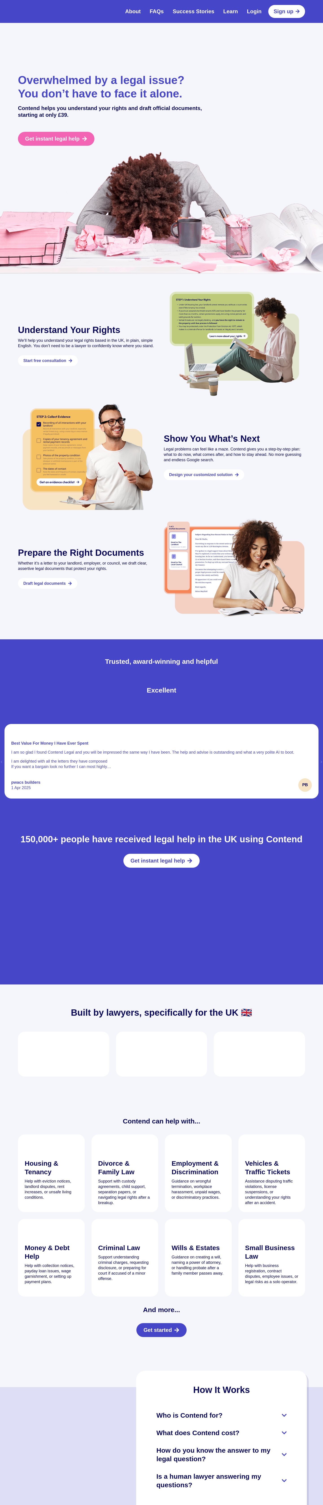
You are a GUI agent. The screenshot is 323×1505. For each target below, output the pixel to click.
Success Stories (193, 11)
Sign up (287, 11)
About (133, 11)
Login (254, 11)
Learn (230, 11)
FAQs (157, 11)
